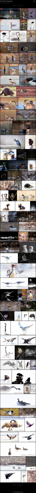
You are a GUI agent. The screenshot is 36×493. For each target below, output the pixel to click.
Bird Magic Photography (6, 1)
